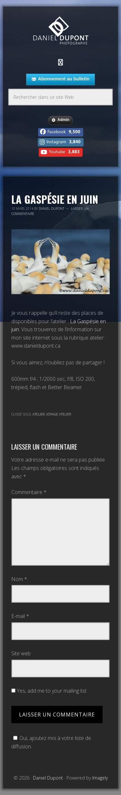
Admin (60, 120)
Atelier (39, 414)
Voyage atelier (58, 414)
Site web (21, 653)
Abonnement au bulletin (60, 79)
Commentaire (28, 492)
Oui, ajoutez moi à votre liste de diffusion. (51, 742)
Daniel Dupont (60, 31)
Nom (19, 579)
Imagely (100, 778)
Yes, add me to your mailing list (48, 690)
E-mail (20, 616)
